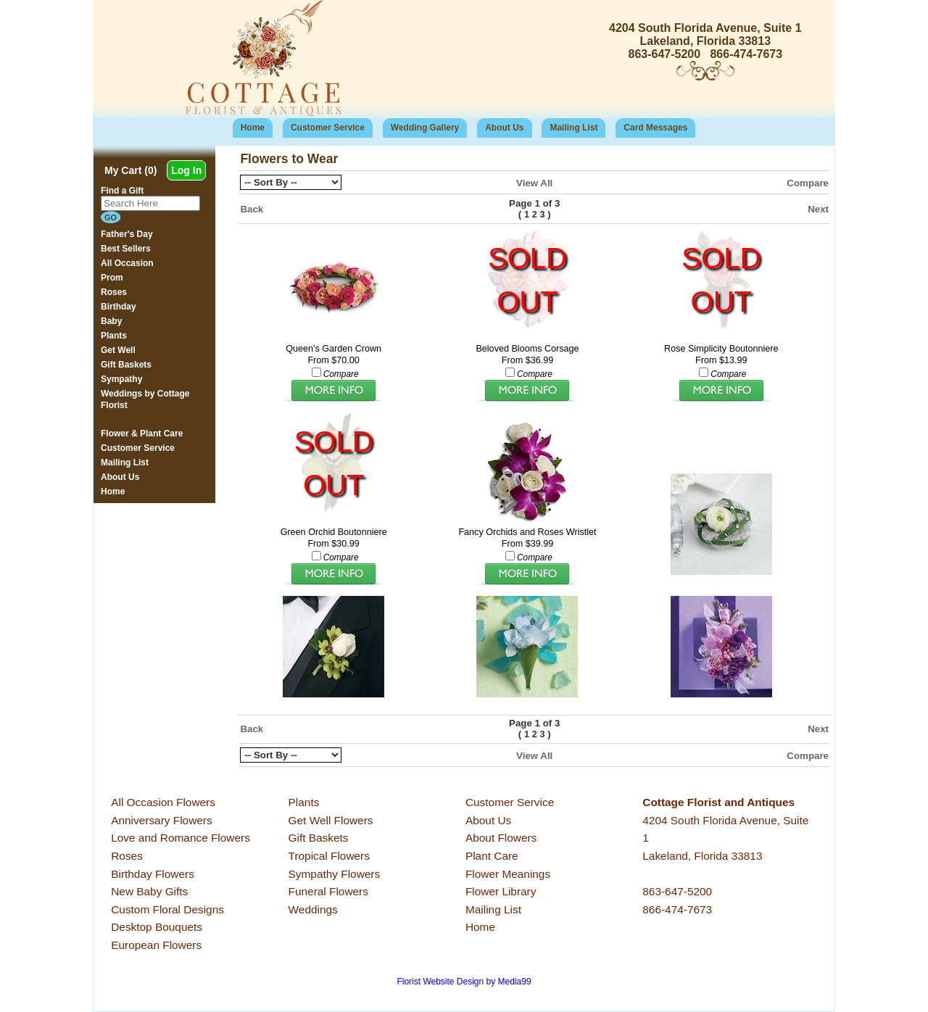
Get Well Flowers (331, 820)
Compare (808, 183)
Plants (304, 802)
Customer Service (328, 128)
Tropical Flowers (329, 856)
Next (818, 209)
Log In (186, 170)
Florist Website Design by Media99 (464, 981)
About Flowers (500, 837)
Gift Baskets (319, 837)
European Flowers (156, 945)
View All (534, 183)
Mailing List (573, 128)
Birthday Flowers (152, 874)
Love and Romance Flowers (180, 837)
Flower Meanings (507, 874)
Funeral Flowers (328, 891)
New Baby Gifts (149, 891)
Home (253, 128)
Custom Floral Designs (167, 909)
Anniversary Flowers (161, 820)
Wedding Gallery (425, 128)
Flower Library (500, 891)
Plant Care (491, 856)
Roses (127, 856)
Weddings (313, 909)
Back (251, 209)
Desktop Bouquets (156, 927)
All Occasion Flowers (163, 802)
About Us (504, 128)
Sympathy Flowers (335, 874)
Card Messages (655, 128)
